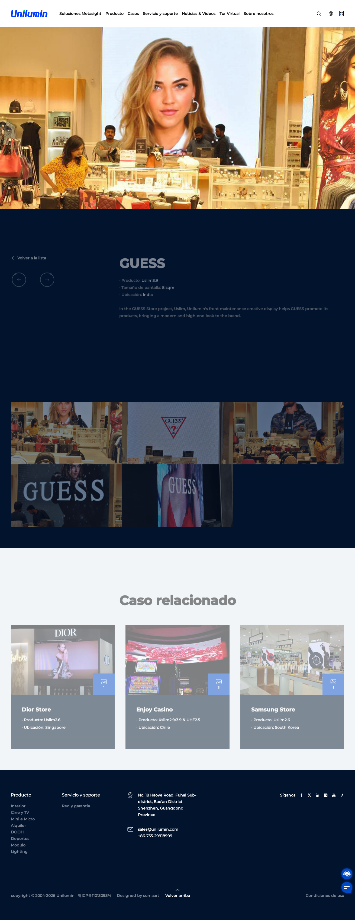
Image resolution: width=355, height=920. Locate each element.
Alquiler (18, 825)
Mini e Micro (23, 819)
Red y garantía (76, 806)
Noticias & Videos (198, 13)
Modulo (18, 845)
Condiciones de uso (325, 895)
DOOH (17, 832)
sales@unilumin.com (158, 829)
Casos (133, 13)
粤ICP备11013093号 (94, 895)
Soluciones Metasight (80, 13)
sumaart (151, 895)
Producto (114, 13)
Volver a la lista (28, 266)
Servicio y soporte (160, 13)
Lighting (19, 851)
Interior (18, 806)
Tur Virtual (230, 13)
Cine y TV (20, 812)
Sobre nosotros (258, 13)
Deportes (20, 838)
